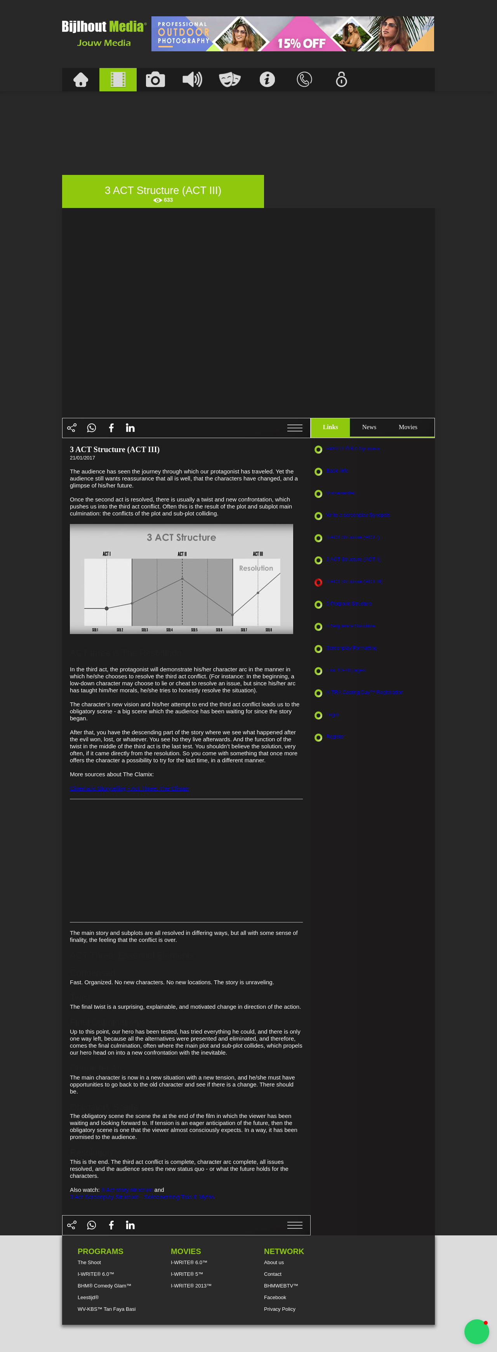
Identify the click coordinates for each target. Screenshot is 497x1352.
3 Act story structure (127, 1189)
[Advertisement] (292, 33)
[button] (476, 1331)
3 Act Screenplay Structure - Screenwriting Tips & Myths (142, 1196)
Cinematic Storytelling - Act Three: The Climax (129, 788)
